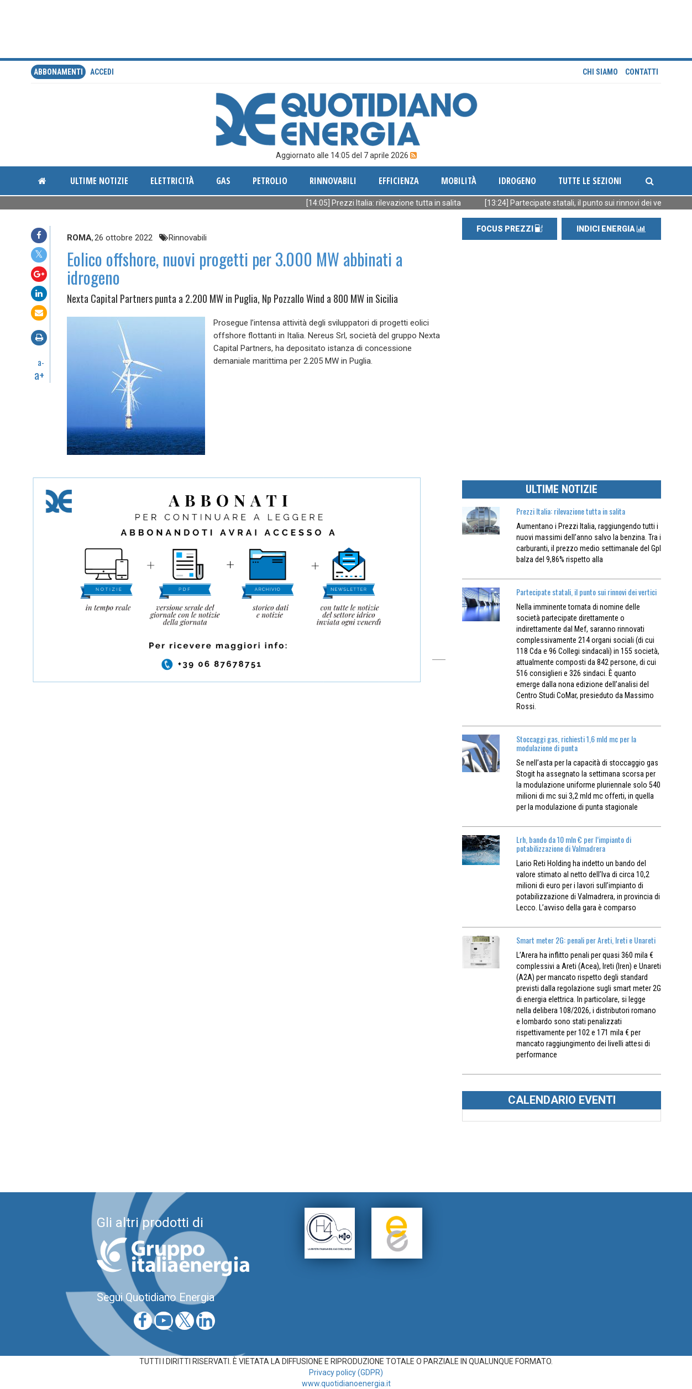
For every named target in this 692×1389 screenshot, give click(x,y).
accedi (102, 71)
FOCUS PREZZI (509, 228)
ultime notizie (99, 181)
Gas (223, 181)
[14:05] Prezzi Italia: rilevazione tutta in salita (395, 202)
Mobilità (458, 181)
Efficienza (399, 181)
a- (41, 362)
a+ (39, 374)
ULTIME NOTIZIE (561, 489)
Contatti (641, 71)
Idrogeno (517, 181)
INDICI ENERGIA (611, 228)
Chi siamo (600, 71)
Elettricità (172, 181)
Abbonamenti (58, 71)
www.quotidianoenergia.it (346, 1383)
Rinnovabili (333, 181)
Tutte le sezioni (590, 181)
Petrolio (270, 181)
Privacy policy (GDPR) (346, 1372)
